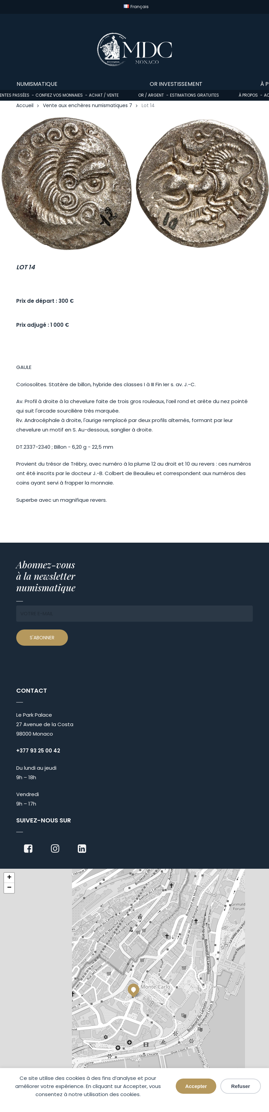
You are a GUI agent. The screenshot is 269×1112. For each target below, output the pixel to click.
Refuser (240, 1086)
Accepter (196, 1086)
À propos (248, 95)
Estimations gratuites (194, 95)
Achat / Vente (104, 95)
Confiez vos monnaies (59, 95)
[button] (133, 989)
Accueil (24, 105)
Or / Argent (151, 95)
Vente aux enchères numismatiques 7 (87, 105)
